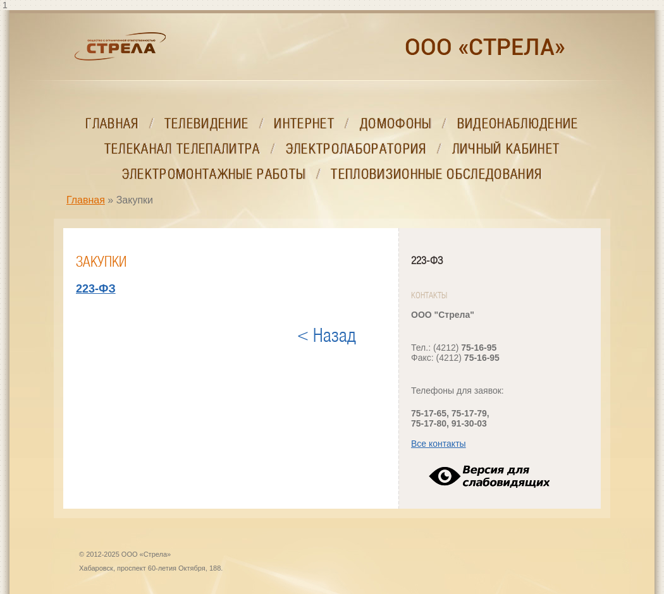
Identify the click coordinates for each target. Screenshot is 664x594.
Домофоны (396, 123)
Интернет (304, 123)
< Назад (326, 335)
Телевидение (206, 123)
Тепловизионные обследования (436, 174)
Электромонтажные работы (214, 174)
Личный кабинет (506, 149)
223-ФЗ (427, 261)
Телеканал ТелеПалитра (182, 149)
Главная (111, 123)
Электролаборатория (356, 149)
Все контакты (438, 444)
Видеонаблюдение (518, 123)
